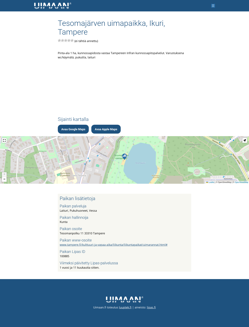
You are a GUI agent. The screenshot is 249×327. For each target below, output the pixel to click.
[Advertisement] (124, 84)
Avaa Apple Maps (106, 129)
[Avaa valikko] (213, 6)
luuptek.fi (125, 307)
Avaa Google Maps (73, 129)
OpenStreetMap (241, 182)
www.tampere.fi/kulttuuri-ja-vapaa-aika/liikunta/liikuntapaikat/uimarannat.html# (114, 245)
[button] (124, 157)
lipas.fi (151, 307)
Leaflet (210, 182)
